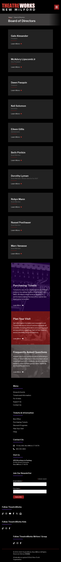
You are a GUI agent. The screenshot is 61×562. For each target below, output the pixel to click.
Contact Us (17, 405)
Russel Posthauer (21, 222)
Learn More (16, 44)
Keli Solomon (18, 105)
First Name (17, 488)
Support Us (17, 402)
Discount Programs (20, 425)
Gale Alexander (19, 35)
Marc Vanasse (19, 245)
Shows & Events (19, 392)
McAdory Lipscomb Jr (23, 59)
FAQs (15, 432)
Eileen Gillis (17, 129)
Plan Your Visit (18, 429)
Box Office (17, 419)
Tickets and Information (22, 395)
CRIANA (27, 554)
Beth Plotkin (18, 152)
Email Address (18, 481)
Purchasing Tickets (20, 422)
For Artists (17, 399)
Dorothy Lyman (20, 175)
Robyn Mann (18, 199)
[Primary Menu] (56, 7)
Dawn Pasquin (19, 82)
